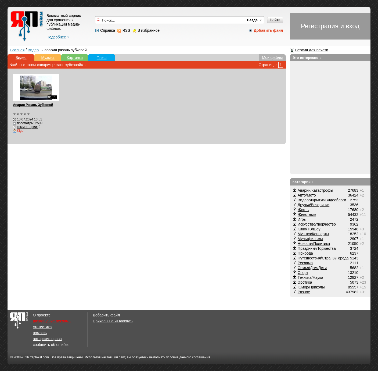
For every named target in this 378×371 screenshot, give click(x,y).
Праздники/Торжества (317, 248)
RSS (126, 30)
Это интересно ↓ (307, 58)
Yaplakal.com (39, 357)
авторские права (47, 339)
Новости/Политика (314, 243)
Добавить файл (106, 315)
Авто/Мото (307, 195)
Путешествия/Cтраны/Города (323, 258)
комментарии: (27, 127)
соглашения (201, 357)
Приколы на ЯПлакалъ (112, 321)
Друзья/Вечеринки (313, 205)
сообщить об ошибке (51, 345)
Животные (307, 214)
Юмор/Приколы (311, 287)
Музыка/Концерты (313, 234)
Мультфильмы (310, 239)
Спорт (303, 272)
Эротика (305, 282)
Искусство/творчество (317, 224)
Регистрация (320, 26)
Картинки (74, 57)
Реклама (305, 263)
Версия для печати (311, 50)
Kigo (20, 131)
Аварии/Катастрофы (315, 190)
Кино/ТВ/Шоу (309, 229)
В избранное (149, 30)
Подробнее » (57, 37)
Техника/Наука (310, 277)
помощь (40, 333)
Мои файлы (272, 57)
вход (352, 26)
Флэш (102, 57)
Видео (33, 50)
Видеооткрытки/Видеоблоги (322, 200)
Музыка (48, 57)
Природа (305, 253)
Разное (304, 292)
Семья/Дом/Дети (312, 268)
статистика (42, 327)
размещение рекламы (52, 321)
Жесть (303, 210)
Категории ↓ (303, 182)
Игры (302, 219)
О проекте (42, 315)
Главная (17, 50)
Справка (107, 30)
